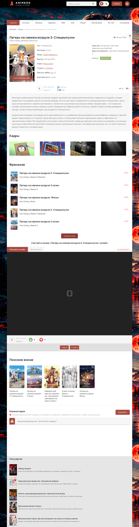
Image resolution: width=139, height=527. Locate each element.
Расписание (96, 23)
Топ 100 (111, 23)
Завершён (105, 58)
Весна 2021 (48, 63)
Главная (13, 23)
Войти (117, 4)
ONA (63, 23)
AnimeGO (12, 29)
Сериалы (52, 23)
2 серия (74, 347)
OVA (72, 23)
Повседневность (50, 54)
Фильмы (38, 23)
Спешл (83, 23)
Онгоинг (26, 23)
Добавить (122, 412)
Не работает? (123, 249)
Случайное (124, 23)
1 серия (64, 347)
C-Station (49, 68)
